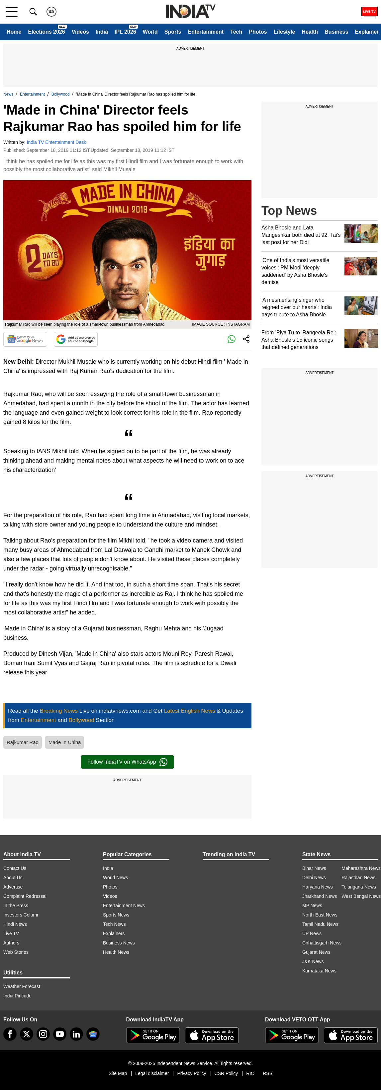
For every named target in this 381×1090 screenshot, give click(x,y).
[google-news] (93, 1034)
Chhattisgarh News (321, 942)
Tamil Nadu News (320, 924)
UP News (312, 933)
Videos (80, 32)
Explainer (367, 32)
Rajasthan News (358, 877)
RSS (267, 1073)
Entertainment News (124, 905)
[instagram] (43, 1034)
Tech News (114, 924)
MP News (312, 905)
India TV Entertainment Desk (56, 142)
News (8, 94)
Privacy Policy (191, 1073)
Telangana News (358, 887)
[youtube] (59, 1034)
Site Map (118, 1073)
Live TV (11, 933)
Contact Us (14, 868)
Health (310, 32)
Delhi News (314, 877)
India (102, 32)
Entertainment (206, 32)
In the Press (15, 905)
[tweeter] (26, 1034)
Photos (258, 32)
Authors (11, 942)
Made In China (64, 742)
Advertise (13, 887)
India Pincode (17, 995)
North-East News (319, 914)
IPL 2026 (125, 32)
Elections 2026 (46, 32)
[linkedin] (76, 1034)
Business (336, 32)
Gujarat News (316, 952)
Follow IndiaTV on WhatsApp (127, 762)
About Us (13, 877)
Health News (116, 952)
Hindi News (15, 924)
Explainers (114, 933)
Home (14, 32)
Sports (172, 32)
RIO (250, 1073)
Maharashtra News (361, 868)
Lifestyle (284, 32)
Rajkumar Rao (23, 742)
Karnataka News (319, 970)
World (150, 32)
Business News (119, 942)
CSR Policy (226, 1073)
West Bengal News (361, 896)
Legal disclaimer (152, 1073)
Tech (236, 32)
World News (115, 877)
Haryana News (317, 887)
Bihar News (314, 868)
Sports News (116, 914)
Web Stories (16, 952)
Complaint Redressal (25, 896)
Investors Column (21, 914)
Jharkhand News (319, 896)
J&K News (313, 961)
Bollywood (60, 94)
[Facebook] (10, 1034)
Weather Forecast (21, 986)
